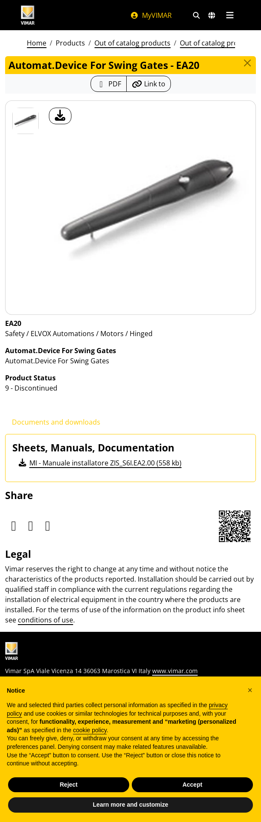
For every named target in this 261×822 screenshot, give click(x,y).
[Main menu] (229, 15)
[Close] (247, 63)
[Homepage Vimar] (27, 15)
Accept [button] (192, 784)
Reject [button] (68, 784)
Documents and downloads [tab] (56, 422)
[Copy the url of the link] (148, 84)
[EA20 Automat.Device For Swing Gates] (25, 121)
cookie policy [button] (90, 730)
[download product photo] (60, 116)
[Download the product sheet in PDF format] (109, 84)
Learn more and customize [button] (130, 804)
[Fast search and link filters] (196, 15)
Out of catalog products (132, 43)
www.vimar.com (175, 671)
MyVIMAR (151, 15)
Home (36, 43)
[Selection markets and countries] (211, 15)
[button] (250, 690)
